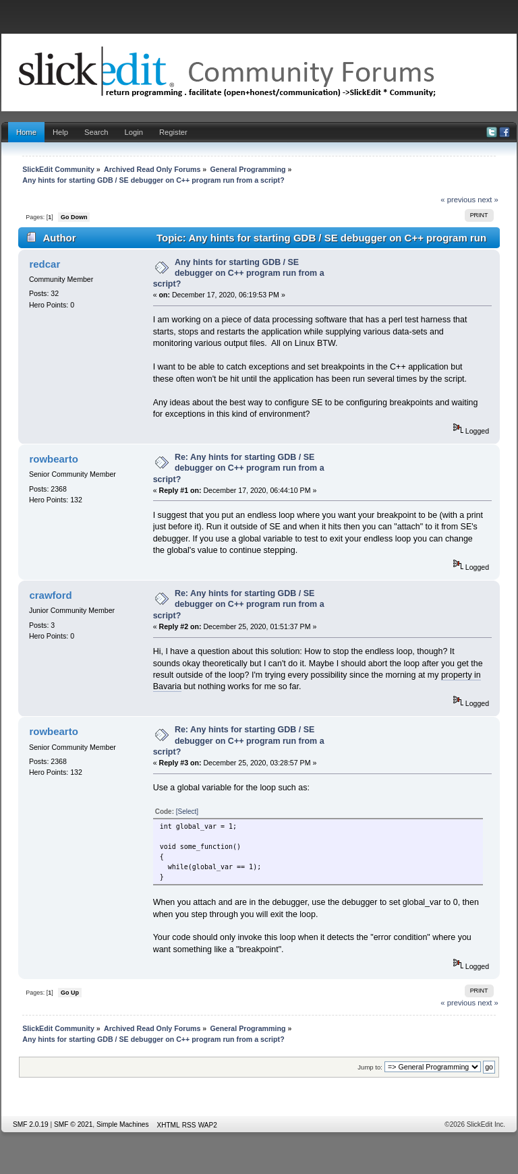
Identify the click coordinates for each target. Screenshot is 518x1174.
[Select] (187, 811)
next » (488, 200)
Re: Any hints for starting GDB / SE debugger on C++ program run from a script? (238, 467)
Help (60, 132)
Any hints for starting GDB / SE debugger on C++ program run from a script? (238, 273)
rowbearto (53, 459)
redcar (44, 264)
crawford (50, 595)
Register (173, 132)
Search (96, 132)
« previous (458, 200)
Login (134, 132)
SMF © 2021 (73, 1124)
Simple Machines (122, 1124)
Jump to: (369, 1067)
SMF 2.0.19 (31, 1124)
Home (26, 132)
